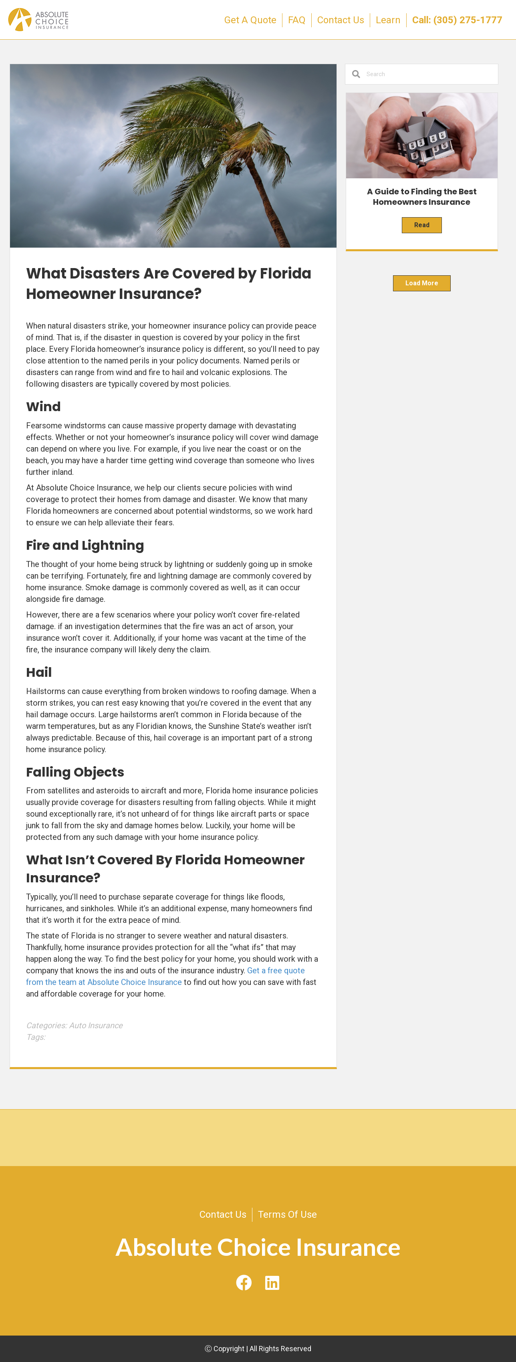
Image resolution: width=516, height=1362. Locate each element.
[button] (244, 1283)
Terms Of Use (287, 1214)
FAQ (297, 20)
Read (421, 225)
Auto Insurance (96, 1025)
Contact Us (340, 20)
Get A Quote (250, 20)
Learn (388, 20)
